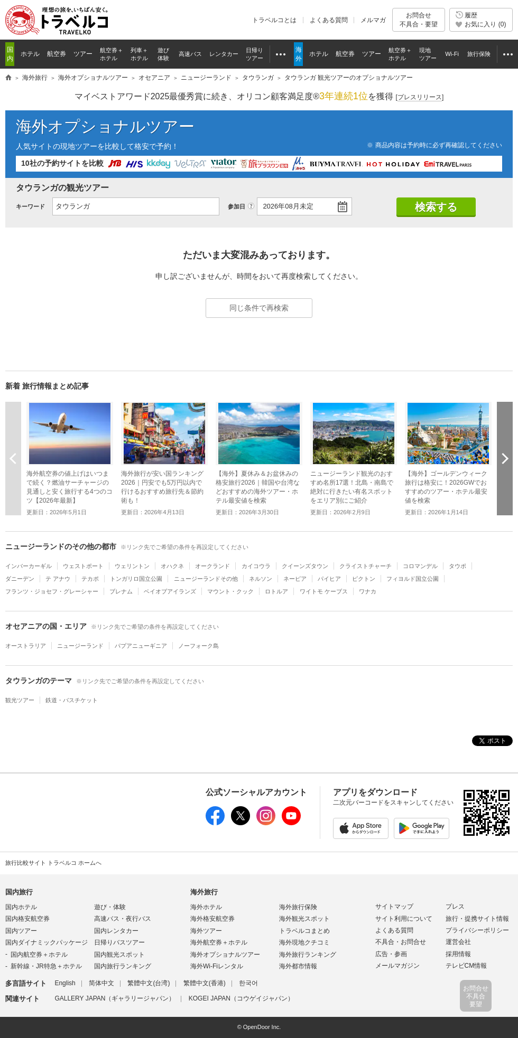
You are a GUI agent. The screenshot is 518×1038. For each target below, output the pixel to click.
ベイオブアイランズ (170, 591)
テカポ (90, 578)
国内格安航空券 (27, 918)
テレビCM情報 (466, 965)
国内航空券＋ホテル (39, 954)
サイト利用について (403, 918)
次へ (504, 458)
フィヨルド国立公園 (412, 578)
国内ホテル (21, 907)
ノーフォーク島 (198, 646)
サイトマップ (394, 906)
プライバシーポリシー (477, 930)
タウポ (457, 566)
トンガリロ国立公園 (136, 578)
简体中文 (101, 983)
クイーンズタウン (305, 566)
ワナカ (367, 591)
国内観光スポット (119, 954)
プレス (455, 906)
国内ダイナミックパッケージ (46, 942)
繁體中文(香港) (204, 983)
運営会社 (458, 942)
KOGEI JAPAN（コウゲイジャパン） (241, 998)
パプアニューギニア (141, 646)
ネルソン (260, 578)
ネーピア (295, 578)
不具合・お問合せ (400, 942)
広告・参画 (391, 954)
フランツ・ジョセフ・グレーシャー (51, 591)
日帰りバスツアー (119, 942)
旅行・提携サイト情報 (477, 918)
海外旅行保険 (298, 907)
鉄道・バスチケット (71, 700)
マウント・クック (230, 591)
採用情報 (458, 954)
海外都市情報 (298, 966)
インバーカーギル (28, 566)
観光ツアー (19, 700)
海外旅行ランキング (307, 954)
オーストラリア (25, 646)
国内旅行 (19, 892)
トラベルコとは (274, 20)
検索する (436, 207)
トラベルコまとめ (304, 931)
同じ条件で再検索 (259, 308)
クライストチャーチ (365, 566)
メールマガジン (397, 965)
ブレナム (121, 591)
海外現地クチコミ (304, 942)
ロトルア (276, 591)
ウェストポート (83, 566)
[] (420, 97)
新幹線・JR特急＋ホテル (46, 966)
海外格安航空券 (212, 918)
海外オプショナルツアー (105, 126)
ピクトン (363, 578)
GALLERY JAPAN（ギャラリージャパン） (114, 998)
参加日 (236, 206)
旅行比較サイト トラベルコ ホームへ (53, 863)
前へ (13, 458)
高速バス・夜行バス (122, 918)
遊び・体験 (110, 907)
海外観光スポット (304, 918)
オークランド (212, 566)
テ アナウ (57, 578)
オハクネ (172, 566)
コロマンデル (420, 566)
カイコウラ (256, 566)
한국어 (248, 983)
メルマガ (373, 20)
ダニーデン (19, 578)
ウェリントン (132, 566)
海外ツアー (206, 931)
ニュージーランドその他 (206, 578)
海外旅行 (204, 892)
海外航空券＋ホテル (218, 942)
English (64, 983)
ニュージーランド (80, 646)
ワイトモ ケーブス (324, 591)
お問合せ (419, 20)
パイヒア (329, 578)
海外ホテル (206, 907)
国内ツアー (21, 931)
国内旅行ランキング (122, 966)
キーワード (30, 206)
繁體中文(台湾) (148, 983)
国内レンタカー (116, 931)
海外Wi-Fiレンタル (216, 966)
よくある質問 (329, 20)
